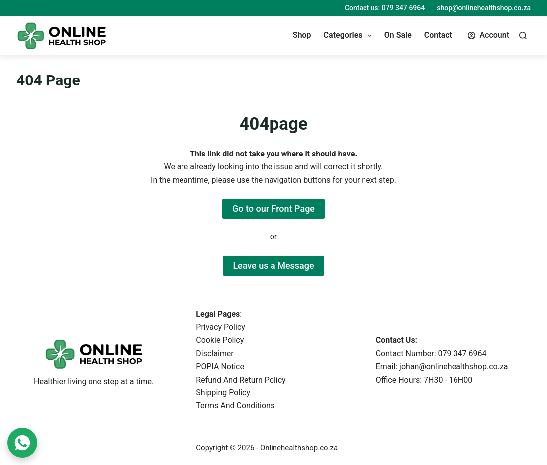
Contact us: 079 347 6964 (385, 8)
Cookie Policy (220, 340)
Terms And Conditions (235, 405)
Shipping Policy (223, 392)
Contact (438, 35)
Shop (302, 35)
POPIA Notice (220, 366)
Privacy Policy (220, 327)
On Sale (398, 35)
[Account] (488, 35)
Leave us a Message (273, 265)
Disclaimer (214, 353)
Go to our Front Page (273, 208)
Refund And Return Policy (240, 380)
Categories (350, 36)
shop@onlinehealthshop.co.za (484, 8)
